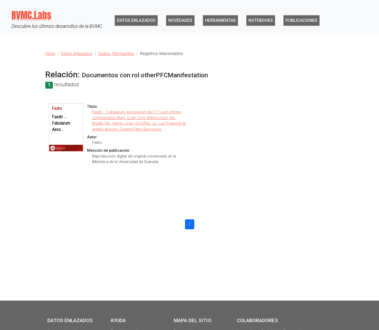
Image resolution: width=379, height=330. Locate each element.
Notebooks (260, 20)
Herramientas (220, 20)
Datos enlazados (136, 20)
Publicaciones (301, 20)
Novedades (180, 20)
